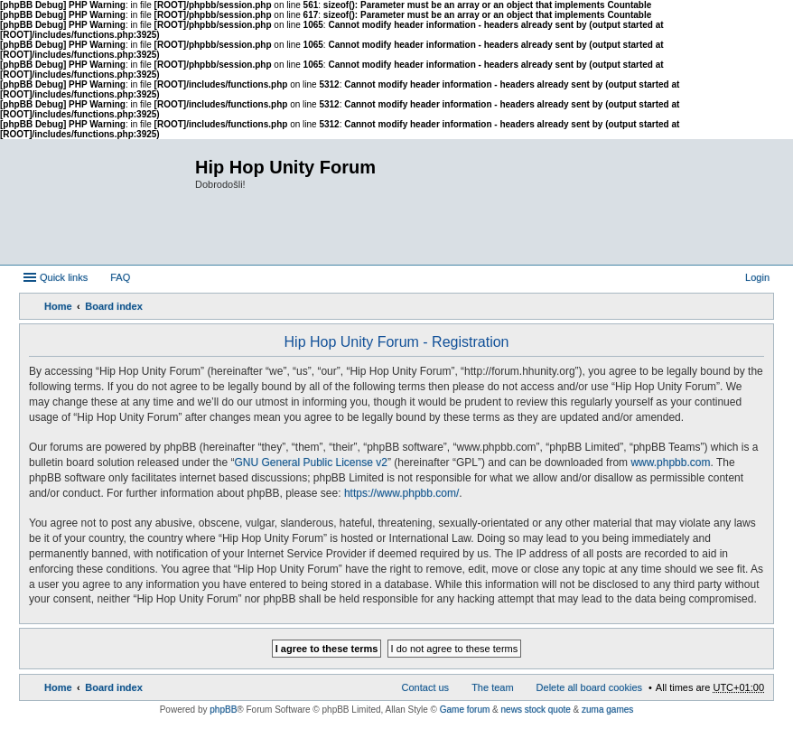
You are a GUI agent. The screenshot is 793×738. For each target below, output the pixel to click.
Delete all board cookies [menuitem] (589, 687)
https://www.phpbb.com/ (401, 493)
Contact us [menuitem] (426, 687)
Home (58, 306)
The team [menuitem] (492, 687)
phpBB (223, 710)
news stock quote (536, 710)
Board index (114, 306)
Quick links (64, 277)
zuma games (607, 710)
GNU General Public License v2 (310, 462)
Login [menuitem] (757, 277)
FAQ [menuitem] (120, 277)
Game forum (465, 710)
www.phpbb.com (670, 462)
